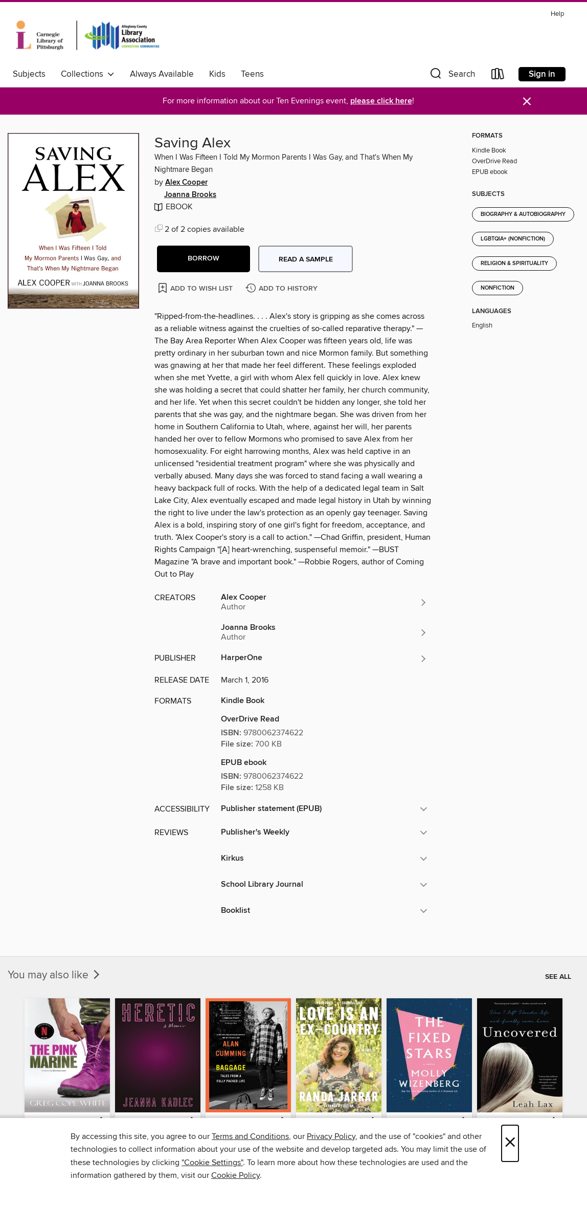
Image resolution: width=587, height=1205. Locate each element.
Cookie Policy (235, 1175)
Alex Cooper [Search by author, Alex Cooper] (186, 182)
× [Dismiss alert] (527, 101)
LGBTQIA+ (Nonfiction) (513, 239)
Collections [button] (88, 74)
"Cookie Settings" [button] (212, 1162)
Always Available (162, 74)
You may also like (55, 975)
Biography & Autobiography (523, 214)
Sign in (542, 74)
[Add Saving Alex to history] (282, 288)
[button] (451, 76)
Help (557, 14)
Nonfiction (497, 288)
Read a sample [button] (306, 259)
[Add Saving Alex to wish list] (196, 287)
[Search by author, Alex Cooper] (324, 602)
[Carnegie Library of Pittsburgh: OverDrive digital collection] (87, 35)
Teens (252, 74)
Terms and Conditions (250, 1136)
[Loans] (498, 76)
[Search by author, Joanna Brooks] (324, 632)
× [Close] (510, 1143)
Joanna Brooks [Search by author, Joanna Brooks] (190, 195)
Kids (217, 74)
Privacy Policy (331, 1136)
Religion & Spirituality (514, 263)
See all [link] (558, 976)
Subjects (29, 74)
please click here (381, 101)
